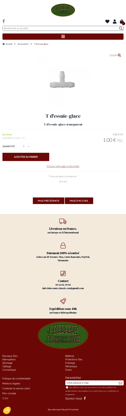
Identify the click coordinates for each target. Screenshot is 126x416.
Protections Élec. (74, 359)
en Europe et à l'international (63, 226)
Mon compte (9, 393)
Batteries (69, 356)
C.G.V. (5, 398)
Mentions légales (11, 383)
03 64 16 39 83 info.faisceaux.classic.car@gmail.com (63, 280)
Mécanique (71, 366)
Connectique (9, 370)
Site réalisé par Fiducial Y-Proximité (63, 409)
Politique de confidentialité (16, 378)
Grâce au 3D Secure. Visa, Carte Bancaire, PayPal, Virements (63, 252)
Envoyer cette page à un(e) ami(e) (63, 166)
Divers (68, 370)
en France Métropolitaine (63, 306)
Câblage (6, 366)
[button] (7, 410)
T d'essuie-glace (63, 116)
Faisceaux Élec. (10, 356)
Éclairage (70, 363)
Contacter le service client (16, 388)
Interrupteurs (9, 359)
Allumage (7, 363)
